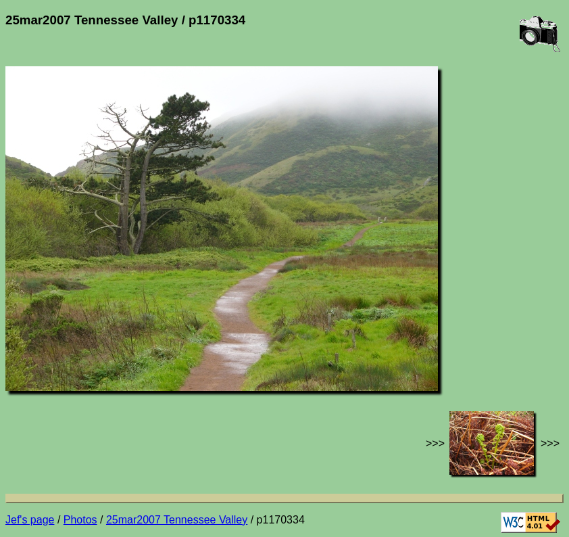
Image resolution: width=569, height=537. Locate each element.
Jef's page (29, 520)
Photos (80, 520)
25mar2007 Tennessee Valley (176, 520)
